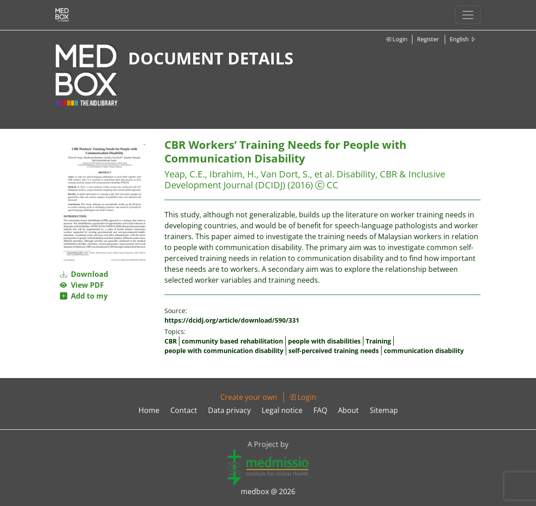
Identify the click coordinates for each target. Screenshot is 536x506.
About (348, 410)
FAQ (320, 410)
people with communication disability (223, 350)
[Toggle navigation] (468, 15)
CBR (170, 341)
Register (428, 39)
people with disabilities (324, 341)
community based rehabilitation (232, 341)
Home (149, 410)
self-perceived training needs (333, 350)
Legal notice (282, 410)
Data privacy (229, 410)
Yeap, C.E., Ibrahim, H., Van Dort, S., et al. (250, 174)
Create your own (248, 397)
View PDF (82, 285)
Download (84, 274)
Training (378, 341)
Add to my (84, 296)
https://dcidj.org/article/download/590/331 (231, 320)
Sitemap (384, 410)
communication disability (424, 350)
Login (396, 39)
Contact (183, 410)
